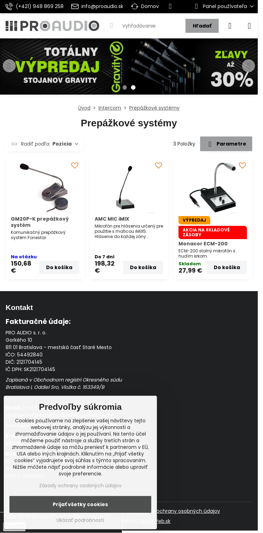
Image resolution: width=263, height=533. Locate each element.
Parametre (226, 144)
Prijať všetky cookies (80, 504)
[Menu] (249, 26)
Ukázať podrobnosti (80, 520)
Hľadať (202, 25)
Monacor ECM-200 (203, 243)
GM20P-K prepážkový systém (40, 222)
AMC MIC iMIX (112, 218)
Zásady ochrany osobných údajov (179, 511)
